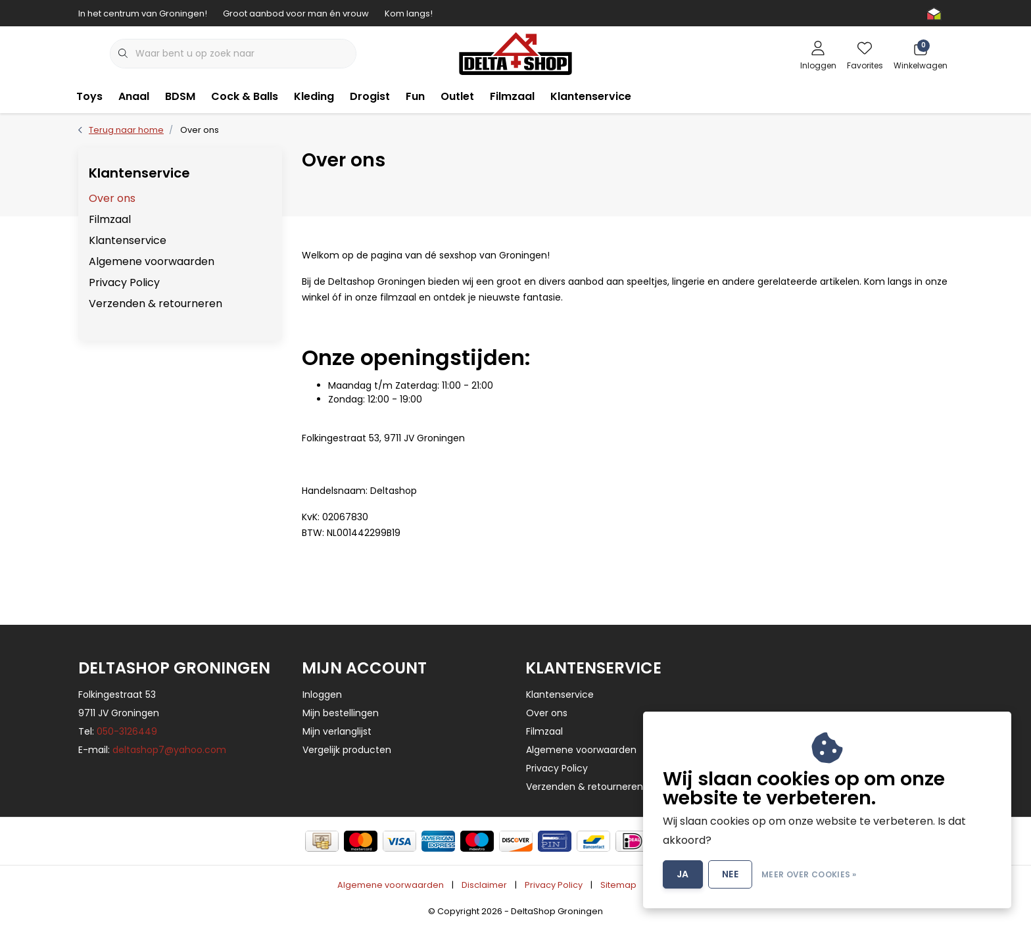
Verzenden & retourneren (155, 303)
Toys (89, 96)
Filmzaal (512, 96)
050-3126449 (127, 731)
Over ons (199, 129)
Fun (415, 96)
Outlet (457, 96)
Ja (683, 874)
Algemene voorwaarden (151, 261)
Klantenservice (590, 96)
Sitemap (618, 885)
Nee (730, 874)
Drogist (370, 96)
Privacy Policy (124, 282)
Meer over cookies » (809, 874)
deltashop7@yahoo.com (169, 749)
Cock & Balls (244, 96)
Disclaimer (484, 885)
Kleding (314, 96)
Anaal (133, 96)
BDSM (180, 96)
